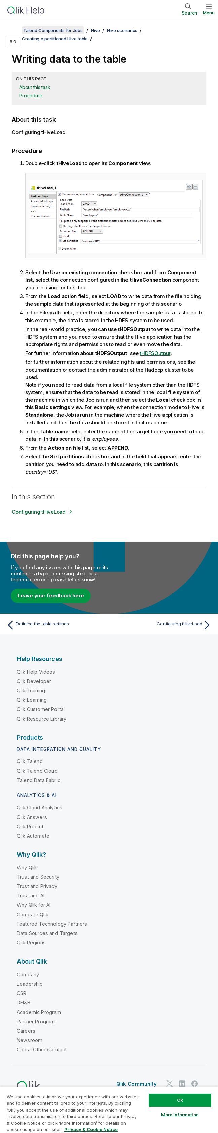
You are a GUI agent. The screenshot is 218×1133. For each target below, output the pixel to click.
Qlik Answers (32, 817)
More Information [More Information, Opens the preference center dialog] (180, 1114)
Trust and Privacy (37, 886)
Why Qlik (27, 867)
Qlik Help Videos (36, 672)
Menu (209, 12)
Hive (95, 30)
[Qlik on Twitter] (170, 1083)
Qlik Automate (33, 836)
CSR (21, 993)
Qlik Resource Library (41, 719)
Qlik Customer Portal (41, 709)
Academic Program (39, 1012)
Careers (26, 1031)
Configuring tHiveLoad (39, 512)
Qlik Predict (30, 826)
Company (28, 974)
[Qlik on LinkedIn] (182, 1083)
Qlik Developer (34, 681)
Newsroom (29, 1040)
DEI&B (23, 1002)
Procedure (30, 95)
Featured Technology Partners (52, 924)
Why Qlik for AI (33, 905)
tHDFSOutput (155, 353)
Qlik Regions (31, 942)
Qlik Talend (30, 761)
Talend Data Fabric (38, 780)
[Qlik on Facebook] (195, 1083)
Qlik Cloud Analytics (39, 807)
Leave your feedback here (50, 595)
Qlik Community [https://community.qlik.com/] (136, 1084)
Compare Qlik (32, 914)
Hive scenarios (122, 30)
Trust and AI (30, 895)
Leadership (30, 984)
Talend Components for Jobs (53, 30)
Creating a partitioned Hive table (55, 38)
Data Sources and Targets (47, 933)
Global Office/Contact (42, 1049)
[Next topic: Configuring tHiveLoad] (162, 625)
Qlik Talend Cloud (37, 771)
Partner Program (36, 1021)
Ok (180, 1100)
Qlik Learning (32, 700)
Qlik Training (31, 690)
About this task (34, 87)
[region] (109, 1109)
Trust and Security (38, 877)
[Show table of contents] (13, 30)
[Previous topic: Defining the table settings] (56, 625)
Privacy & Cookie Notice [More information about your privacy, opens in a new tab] (91, 1129)
